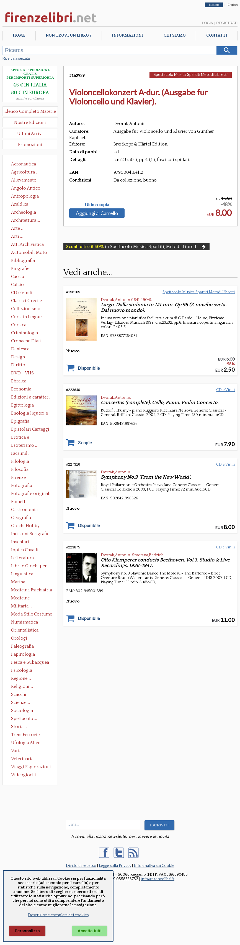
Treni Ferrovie (25, 734)
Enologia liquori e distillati (29, 414)
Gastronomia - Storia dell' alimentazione (26, 510)
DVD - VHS (22, 373)
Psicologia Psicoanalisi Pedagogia (23, 671)
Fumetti (19, 501)
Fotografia (21, 485)
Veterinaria (22, 758)
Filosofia (20, 469)
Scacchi (18, 694)
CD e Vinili (21, 292)
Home (19, 35)
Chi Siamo (175, 35)
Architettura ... (25, 220)
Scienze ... (20, 702)
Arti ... (17, 236)
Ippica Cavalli (24, 549)
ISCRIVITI (159, 825)
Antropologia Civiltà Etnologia (28, 197)
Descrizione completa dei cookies (58, 915)
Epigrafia (20, 421)
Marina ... (20, 581)
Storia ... (19, 726)
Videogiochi (23, 774)
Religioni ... (22, 686)
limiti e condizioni (30, 98)
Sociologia (22, 710)
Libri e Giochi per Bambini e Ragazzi (29, 566)
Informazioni (127, 35)
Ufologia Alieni (26, 742)
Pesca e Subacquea (30, 662)
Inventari (20, 541)
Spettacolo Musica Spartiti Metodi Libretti (191, 74)
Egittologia (22, 405)
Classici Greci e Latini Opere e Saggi (31, 301)
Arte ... (17, 228)
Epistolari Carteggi (30, 429)
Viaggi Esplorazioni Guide (31, 767)
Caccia (17, 276)
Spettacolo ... (24, 718)
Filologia (20, 461)
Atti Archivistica (27, 244)
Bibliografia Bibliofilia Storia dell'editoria (28, 261)
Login (207, 23)
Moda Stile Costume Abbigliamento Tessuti (31, 615)
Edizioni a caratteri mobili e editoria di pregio (31, 398)
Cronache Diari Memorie (26, 341)
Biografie (20, 268)
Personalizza (27, 930)
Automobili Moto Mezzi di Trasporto (30, 253)
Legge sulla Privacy (115, 866)
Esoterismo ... (24, 445)
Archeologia (23, 212)
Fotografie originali (31, 493)
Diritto (18, 364)
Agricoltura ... (24, 172)
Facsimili (20, 453)
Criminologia (24, 332)
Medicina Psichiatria (31, 590)
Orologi (19, 638)
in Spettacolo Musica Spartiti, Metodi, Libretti (136, 246)
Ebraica (18, 381)
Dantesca (20, 348)
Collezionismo (25, 308)
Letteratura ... (24, 557)
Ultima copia (97, 204)
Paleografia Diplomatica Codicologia (23, 647)
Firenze (18, 477)
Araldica (19, 204)
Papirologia (23, 654)
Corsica (18, 324)
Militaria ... (21, 606)
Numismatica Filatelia (24, 623)
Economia (21, 389)
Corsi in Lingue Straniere (26, 317)
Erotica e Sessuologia (23, 438)
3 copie (85, 442)
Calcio (17, 284)
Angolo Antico (25, 188)
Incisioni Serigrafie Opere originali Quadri (30, 534)
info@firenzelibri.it (157, 879)
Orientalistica (24, 630)
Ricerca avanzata (16, 58)
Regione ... (21, 678)
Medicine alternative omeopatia (22, 599)
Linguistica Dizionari (22, 574)
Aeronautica (23, 164)
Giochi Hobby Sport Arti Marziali (30, 526)
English (233, 4)
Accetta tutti (90, 930)
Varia (16, 750)
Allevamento (24, 180)
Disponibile (89, 368)
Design (18, 356)
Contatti (216, 35)
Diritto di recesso (81, 866)
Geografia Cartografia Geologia (22, 518)
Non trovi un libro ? (68, 35)
